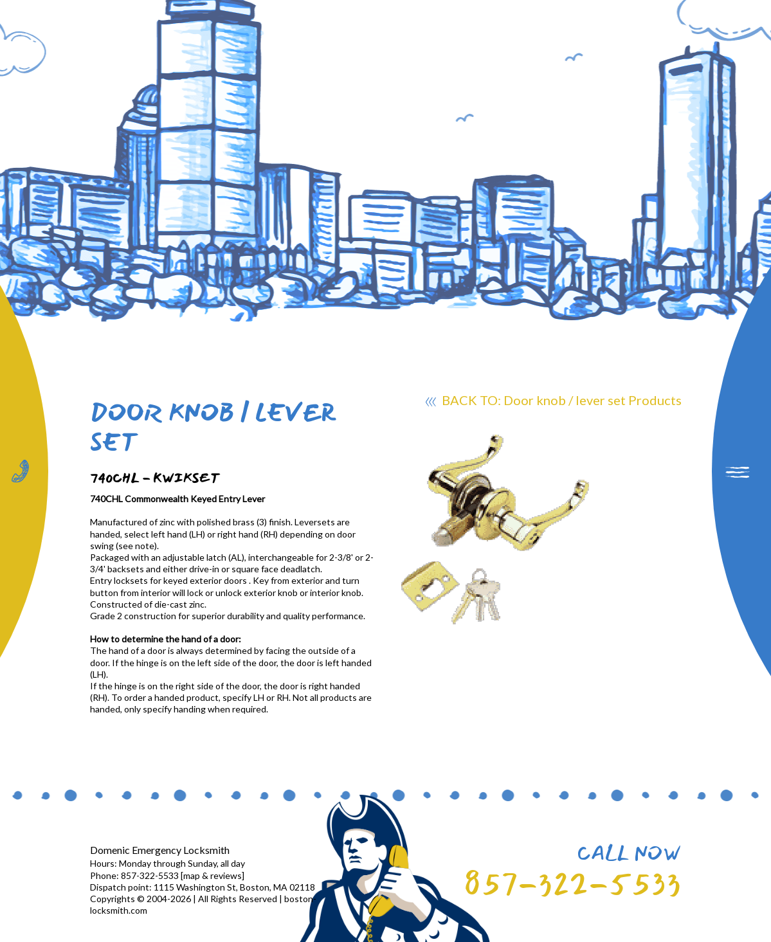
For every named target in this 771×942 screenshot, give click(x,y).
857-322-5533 (572, 883)
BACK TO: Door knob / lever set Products (554, 402)
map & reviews (212, 875)
